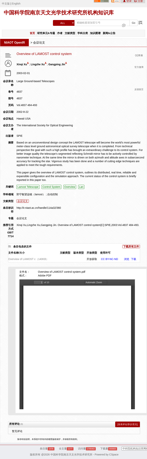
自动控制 (52, 194)
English (16, 3)
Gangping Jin (56, 64)
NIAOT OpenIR (14, 42)
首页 (32, 33)
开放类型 (92, 252)
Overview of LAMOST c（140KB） (28, 259)
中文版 (6, 3)
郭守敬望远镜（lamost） (30, 194)
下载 (133, 259)
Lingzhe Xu (38, 64)
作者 (59, 33)
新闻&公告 (109, 33)
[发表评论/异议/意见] (127, 424)
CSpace (114, 454)
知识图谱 (95, 33)
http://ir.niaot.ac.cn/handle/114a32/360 (38, 207)
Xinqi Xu (21, 64)
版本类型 (78, 252)
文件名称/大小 (16, 252)
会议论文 (39, 42)
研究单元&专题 (46, 33)
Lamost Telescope (28, 186)
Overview (69, 186)
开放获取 (92, 259)
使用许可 (105, 252)
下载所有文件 (131, 246)
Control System (51, 186)
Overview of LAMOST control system (44, 54)
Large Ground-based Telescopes (35, 81)
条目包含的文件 (22, 246)
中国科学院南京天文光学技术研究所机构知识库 (59, 13)
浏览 (126, 259)
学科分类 (82, 33)
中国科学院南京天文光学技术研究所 (71, 454)
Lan (81, 186)
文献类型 (70, 33)
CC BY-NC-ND (109, 259)
